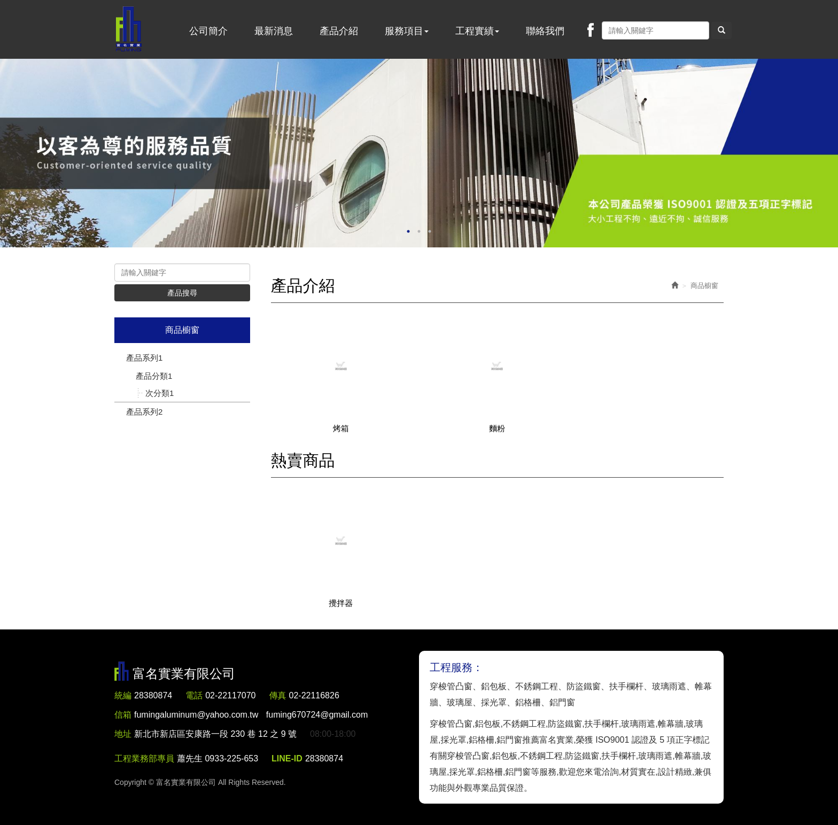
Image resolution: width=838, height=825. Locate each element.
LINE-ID (286, 758)
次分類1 (159, 393)
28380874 (153, 695)
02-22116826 (314, 695)
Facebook (590, 29)
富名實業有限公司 (128, 29)
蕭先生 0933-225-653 (217, 758)
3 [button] (429, 231)
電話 (194, 695)
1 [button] (408, 231)
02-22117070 (230, 695)
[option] (419, 153)
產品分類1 (154, 375)
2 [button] (419, 231)
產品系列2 (144, 411)
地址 (122, 733)
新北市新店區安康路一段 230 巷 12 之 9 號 (215, 733)
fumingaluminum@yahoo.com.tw (251, 714)
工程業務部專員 (144, 758)
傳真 (277, 695)
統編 (122, 695)
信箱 (122, 714)
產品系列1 (144, 357)
